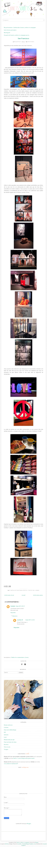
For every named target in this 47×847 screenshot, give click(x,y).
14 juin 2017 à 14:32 (30, 620)
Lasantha (20, 843)
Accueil (23, 595)
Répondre (13, 612)
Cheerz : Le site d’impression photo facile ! (24, 758)
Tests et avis (31, 590)
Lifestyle (25, 590)
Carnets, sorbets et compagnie (23, 842)
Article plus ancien (38, 595)
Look (5, 737)
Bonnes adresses (8, 725)
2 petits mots (30, 41)
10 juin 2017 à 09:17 (20, 606)
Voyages (37, 590)
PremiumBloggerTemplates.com (29, 843)
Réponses (14, 616)
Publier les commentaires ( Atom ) (20, 657)
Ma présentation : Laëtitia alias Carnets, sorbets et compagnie (20, 27)
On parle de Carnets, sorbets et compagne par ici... (17, 35)
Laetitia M (18, 41)
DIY (5, 732)
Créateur (6, 727)
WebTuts (7, 843)
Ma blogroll (7, 32)
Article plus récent (9, 595)
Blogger (29, 823)
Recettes (6, 744)
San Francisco (23, 38)
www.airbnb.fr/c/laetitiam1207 (11, 763)
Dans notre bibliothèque (10, 730)
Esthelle (13, 606)
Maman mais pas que (9, 739)
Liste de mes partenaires (10, 30)
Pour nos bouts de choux (10, 742)
